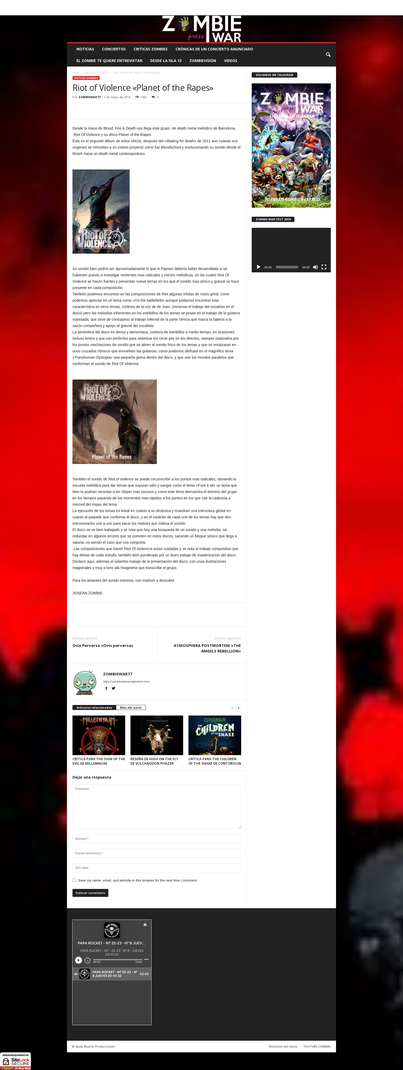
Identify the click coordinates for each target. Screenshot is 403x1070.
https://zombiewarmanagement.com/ (126, 681)
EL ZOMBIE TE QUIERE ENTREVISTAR (109, 60)
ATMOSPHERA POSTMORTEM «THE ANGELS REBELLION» (207, 648)
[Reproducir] (258, 267)
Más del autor (131, 707)
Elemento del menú (283, 1046)
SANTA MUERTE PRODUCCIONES (156, 4)
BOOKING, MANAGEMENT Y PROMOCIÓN (97, 4)
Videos (230, 60)
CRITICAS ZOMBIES (151, 48)
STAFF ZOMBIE (244, 4)
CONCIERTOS (114, 48)
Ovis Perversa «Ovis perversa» (102, 645)
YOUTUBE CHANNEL (317, 1046)
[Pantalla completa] (324, 267)
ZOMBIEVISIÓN (203, 60)
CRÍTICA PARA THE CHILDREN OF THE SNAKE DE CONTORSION (214, 761)
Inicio (75, 72)
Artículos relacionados (94, 707)
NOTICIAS (85, 48)
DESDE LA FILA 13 (166, 60)
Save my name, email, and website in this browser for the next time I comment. (138, 880)
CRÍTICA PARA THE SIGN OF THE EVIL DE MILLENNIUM (98, 761)
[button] (328, 55)
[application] (291, 250)
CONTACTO (267, 4)
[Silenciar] (315, 267)
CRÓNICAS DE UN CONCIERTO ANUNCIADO (214, 48)
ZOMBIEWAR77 (89, 97)
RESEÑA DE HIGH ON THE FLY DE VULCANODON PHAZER (154, 761)
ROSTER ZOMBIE (292, 4)
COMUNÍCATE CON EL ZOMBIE (206, 4)
